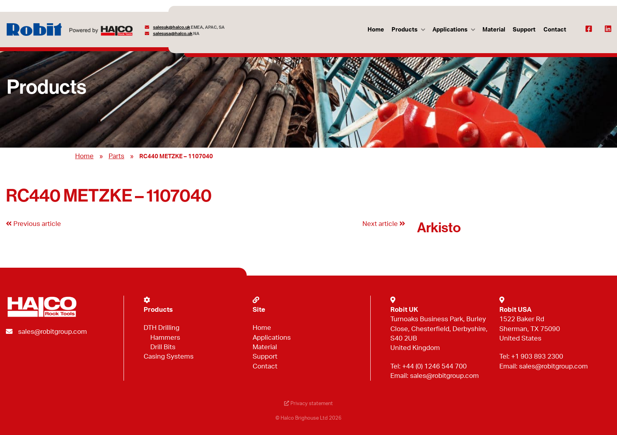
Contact (554, 30)
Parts (116, 156)
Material (493, 30)
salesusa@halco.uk (172, 33)
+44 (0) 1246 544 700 (434, 366)
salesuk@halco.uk (171, 27)
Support (524, 30)
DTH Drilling (161, 327)
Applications (449, 30)
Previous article (33, 223)
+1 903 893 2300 (537, 356)
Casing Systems (169, 356)
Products (404, 30)
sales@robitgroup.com (52, 331)
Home (376, 30)
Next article (383, 223)
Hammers (165, 337)
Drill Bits (162, 347)
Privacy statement (308, 403)
